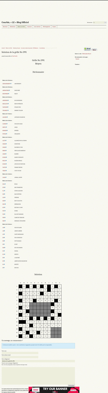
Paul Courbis (14, 56)
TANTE (5, 167)
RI (4, 257)
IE (4, 244)
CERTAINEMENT (7, 83)
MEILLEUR (6, 103)
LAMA (4, 177)
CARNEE (5, 123)
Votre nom (4, 351)
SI (4, 267)
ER (4, 237)
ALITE (4, 140)
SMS (4, 221)
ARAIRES (5, 117)
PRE (4, 217)
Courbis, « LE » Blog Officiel (15, 22)
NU (4, 254)
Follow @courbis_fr (86, 53)
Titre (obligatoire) (6, 359)
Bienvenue (5, 26)
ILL (4, 190)
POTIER (5, 134)
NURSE (5, 157)
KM (4, 247)
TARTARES (5, 107)
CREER (5, 144)
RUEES (5, 164)
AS (4, 234)
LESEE (4, 154)
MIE (4, 200)
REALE (5, 160)
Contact (54, 26)
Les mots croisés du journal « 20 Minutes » (29, 48)
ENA (4, 184)
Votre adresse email (6, 355)
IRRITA (5, 127)
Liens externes (37, 26)
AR (4, 231)
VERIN (5, 170)
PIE (4, 214)
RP (4, 261)
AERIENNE (6, 100)
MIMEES (5, 130)
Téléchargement (46, 26)
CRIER (5, 147)
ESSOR (5, 150)
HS (4, 241)
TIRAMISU (6, 110)
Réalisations (12, 26)
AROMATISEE (6, 90)
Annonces (29, 26)
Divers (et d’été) (21, 26)
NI (4, 251)
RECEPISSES (6, 93)
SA (4, 264)
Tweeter (77, 59)
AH (4, 227)
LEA (4, 197)
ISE (4, 194)
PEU (4, 210)
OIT (4, 207)
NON (4, 204)
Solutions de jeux (16, 48)
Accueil (3, 48)
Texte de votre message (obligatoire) (10, 363)
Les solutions (42, 48)
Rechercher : (90, 22)
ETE (4, 187)
